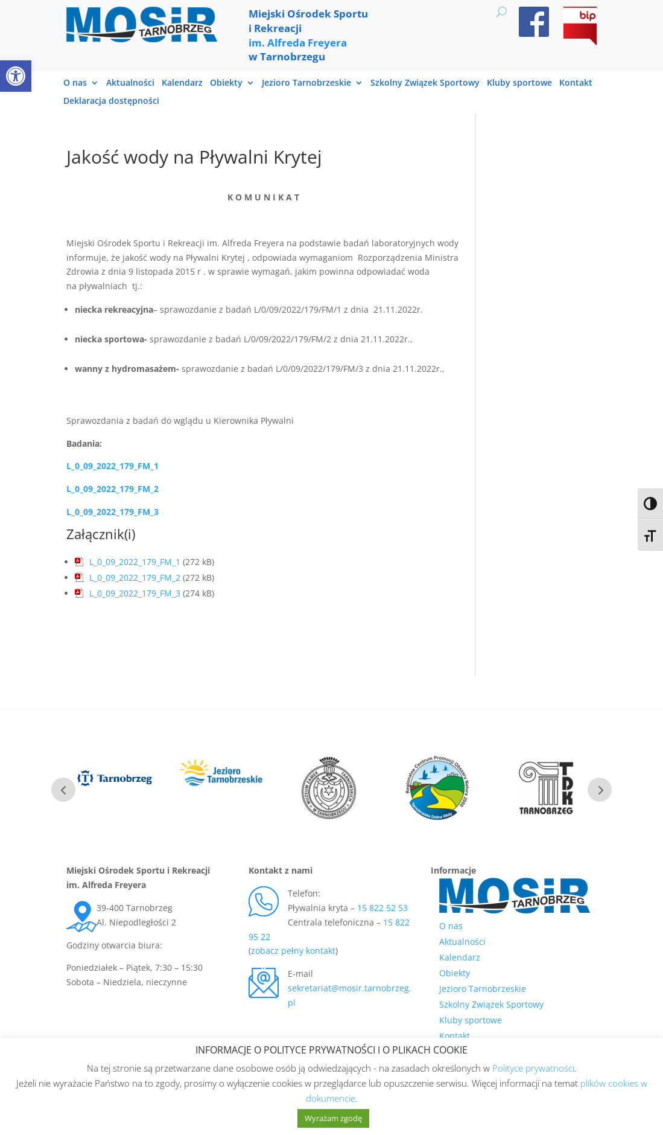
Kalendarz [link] (182, 83)
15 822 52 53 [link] (382, 907)
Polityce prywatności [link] (533, 1068)
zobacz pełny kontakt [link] (293, 950)
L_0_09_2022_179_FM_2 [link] (112, 488)
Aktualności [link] (130, 83)
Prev (63, 790)
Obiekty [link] (226, 83)
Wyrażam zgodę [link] (333, 1118)
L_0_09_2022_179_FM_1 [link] (112, 466)
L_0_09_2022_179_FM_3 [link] (134, 593)
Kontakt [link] (575, 83)
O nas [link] (75, 83)
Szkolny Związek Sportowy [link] (425, 83)
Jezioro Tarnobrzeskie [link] (306, 83)
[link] (15, 76)
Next (600, 790)
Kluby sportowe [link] (519, 83)
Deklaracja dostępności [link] (111, 101)
